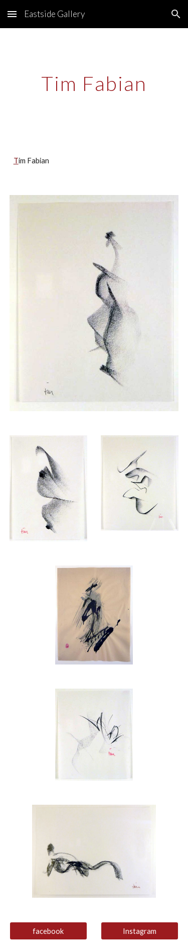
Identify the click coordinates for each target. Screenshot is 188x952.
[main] (94, 83)
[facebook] (48, 930)
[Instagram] (139, 930)
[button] (12, 14)
